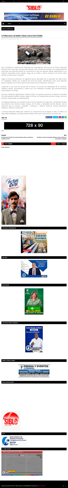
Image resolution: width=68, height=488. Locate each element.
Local (20, 39)
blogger (53, 143)
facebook (64, 143)
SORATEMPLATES (28, 485)
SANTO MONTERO (41, 485)
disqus (58, 143)
